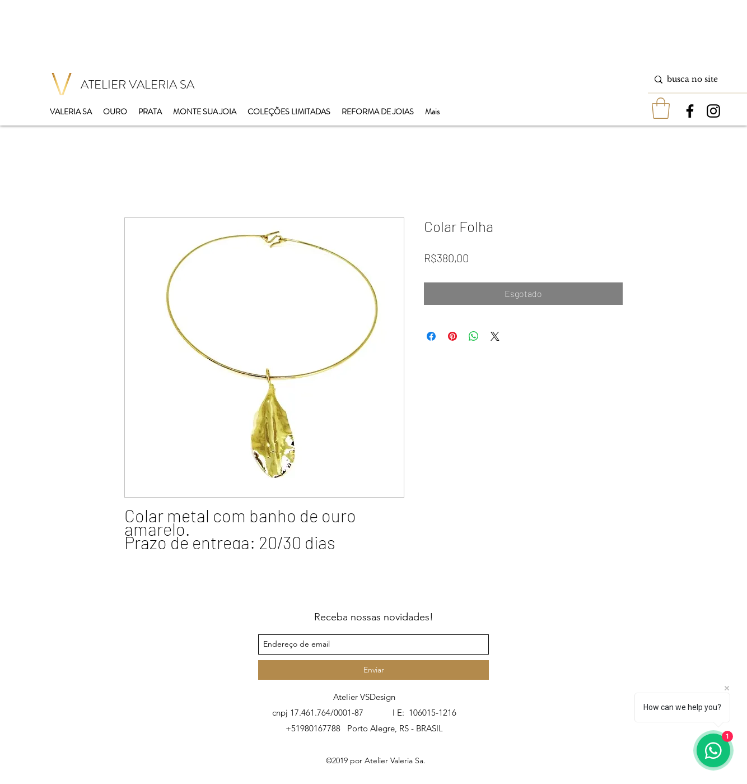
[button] (661, 108)
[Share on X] (495, 336)
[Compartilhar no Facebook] (431, 336)
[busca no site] (695, 79)
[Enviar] (373, 670)
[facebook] (690, 111)
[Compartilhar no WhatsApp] (473, 336)
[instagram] (713, 111)
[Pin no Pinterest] (452, 336)
